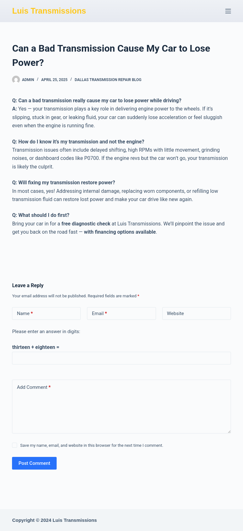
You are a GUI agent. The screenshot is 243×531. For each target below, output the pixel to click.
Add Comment (34, 387)
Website (175, 313)
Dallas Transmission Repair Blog (108, 80)
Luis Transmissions (49, 10)
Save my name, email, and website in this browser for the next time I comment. (91, 445)
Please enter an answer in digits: (46, 331)
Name (25, 314)
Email (99, 314)
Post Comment (34, 463)
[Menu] (228, 11)
